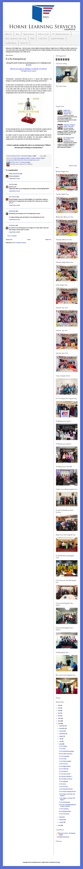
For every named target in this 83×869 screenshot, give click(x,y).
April (60, 744)
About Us (8, 34)
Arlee (29, 65)
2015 (59, 718)
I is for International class (66, 789)
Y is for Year (62, 748)
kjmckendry (12, 211)
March (61, 817)
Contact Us (24, 43)
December (62, 726)
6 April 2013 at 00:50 (14, 232)
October (61, 731)
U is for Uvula (62, 759)
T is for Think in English (65, 761)
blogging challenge (25, 158)
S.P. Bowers (12, 225)
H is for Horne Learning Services (67, 791)
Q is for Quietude (63, 769)
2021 (59, 708)
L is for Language (63, 781)
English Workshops (57, 38)
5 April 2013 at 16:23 (14, 178)
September (62, 733)
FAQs (32, 38)
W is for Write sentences (65, 754)
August (61, 736)
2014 (59, 721)
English (43, 158)
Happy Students (28, 34)
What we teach (43, 34)
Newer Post (9, 239)
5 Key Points (42, 38)
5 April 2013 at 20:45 (14, 205)
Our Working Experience (60, 34)
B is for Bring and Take (65, 811)
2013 (59, 723)
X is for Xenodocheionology (66, 751)
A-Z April (14, 158)
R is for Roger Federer (65, 766)
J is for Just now (63, 786)
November (62, 728)
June (60, 741)
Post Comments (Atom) (19, 242)
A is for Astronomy (64, 814)
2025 (59, 705)
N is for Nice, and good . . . (66, 776)
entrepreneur (9, 160)
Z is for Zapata (63, 746)
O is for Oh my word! (64, 774)
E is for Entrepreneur (64, 802)
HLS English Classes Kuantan (28, 71)
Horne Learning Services (30, 160)
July (60, 739)
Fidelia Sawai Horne (18, 160)
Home (17, 34)
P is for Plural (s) (63, 771)
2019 (59, 710)
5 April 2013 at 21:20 (14, 219)
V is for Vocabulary (64, 756)
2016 (59, 716)
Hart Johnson (12, 197)
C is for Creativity (64, 809)
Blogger (58, 862)
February (61, 819)
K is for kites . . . (63, 784)
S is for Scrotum (63, 764)
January (61, 822)
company (32, 158)
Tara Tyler (11, 184)
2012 (59, 825)
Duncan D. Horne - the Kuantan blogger (67, 834)
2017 (59, 713)
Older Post (48, 239)
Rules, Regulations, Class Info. (16, 38)
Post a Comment (12, 236)
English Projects (11, 43)
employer (38, 158)
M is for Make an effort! (65, 779)
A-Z (11, 158)
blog (18, 158)
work (38, 160)
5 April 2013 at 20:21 (14, 191)
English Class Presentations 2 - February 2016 (68, 112)
